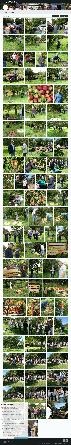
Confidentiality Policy (8, 441)
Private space (64, 9)
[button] (4, 438)
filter (55, 16)
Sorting (64, 16)
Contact (5, 442)
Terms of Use (6, 440)
